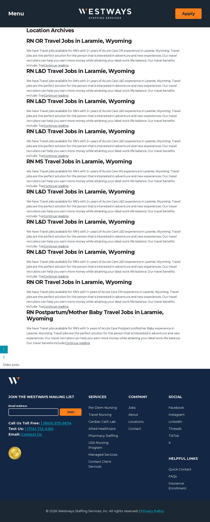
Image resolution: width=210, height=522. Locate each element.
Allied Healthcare (102, 429)
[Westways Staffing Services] (105, 14)
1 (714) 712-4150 (39, 429)
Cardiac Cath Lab (102, 422)
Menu (16, 13)
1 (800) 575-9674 (56, 423)
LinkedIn (175, 422)
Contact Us (31, 434)
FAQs (173, 476)
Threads (175, 429)
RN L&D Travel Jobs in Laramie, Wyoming (80, 71)
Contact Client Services (100, 464)
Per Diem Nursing (103, 408)
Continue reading (56, 65)
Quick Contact (180, 469)
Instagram (177, 415)
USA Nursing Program (99, 445)
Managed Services (103, 455)
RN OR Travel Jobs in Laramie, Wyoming (79, 41)
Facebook (176, 408)
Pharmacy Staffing (103, 436)
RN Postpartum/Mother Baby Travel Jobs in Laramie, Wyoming (94, 315)
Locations (136, 422)
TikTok (174, 436)
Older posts (11, 365)
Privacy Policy (152, 511)
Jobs (132, 408)
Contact (134, 429)
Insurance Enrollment (177, 486)
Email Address (17, 406)
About (133, 415)
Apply (188, 13)
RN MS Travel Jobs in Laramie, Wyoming (79, 161)
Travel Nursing (100, 415)
